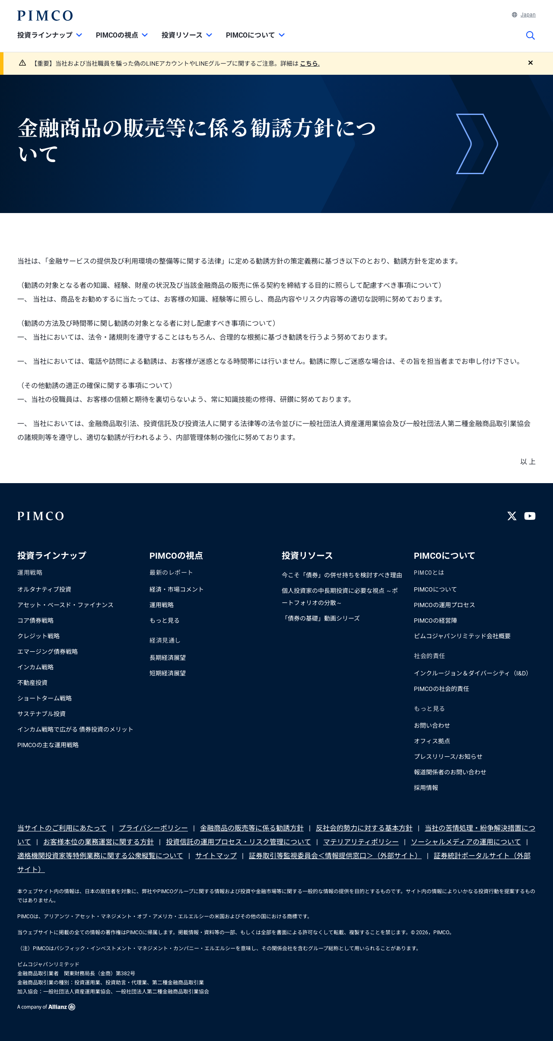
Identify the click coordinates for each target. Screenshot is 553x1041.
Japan (524, 15)
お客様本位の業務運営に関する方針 (98, 842)
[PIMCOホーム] (45, 15)
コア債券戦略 (35, 620)
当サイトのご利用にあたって (62, 828)
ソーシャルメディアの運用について (466, 842)
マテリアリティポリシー (361, 842)
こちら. (310, 63)
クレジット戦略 (38, 636)
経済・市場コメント (176, 589)
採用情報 (426, 787)
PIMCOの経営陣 (435, 620)
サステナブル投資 (41, 713)
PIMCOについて (435, 589)
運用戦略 (161, 605)
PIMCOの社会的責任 (441, 688)
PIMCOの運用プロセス (444, 605)
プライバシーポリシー (153, 828)
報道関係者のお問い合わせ (450, 772)
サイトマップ (216, 856)
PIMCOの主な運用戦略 (48, 745)
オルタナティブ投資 (44, 589)
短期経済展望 (167, 673)
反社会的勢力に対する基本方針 (364, 828)
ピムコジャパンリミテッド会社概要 (462, 636)
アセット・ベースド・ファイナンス (65, 605)
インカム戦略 (35, 667)
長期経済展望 (167, 657)
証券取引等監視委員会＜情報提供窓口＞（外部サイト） (335, 856)
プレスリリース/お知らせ (448, 756)
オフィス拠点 (432, 741)
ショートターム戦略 (44, 698)
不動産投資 (32, 682)
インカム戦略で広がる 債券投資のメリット (75, 729)
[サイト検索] (530, 41)
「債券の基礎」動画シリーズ (321, 618)
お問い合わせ (432, 725)
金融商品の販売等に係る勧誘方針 (252, 828)
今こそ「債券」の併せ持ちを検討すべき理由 (342, 575)
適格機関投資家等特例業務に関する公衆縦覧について (100, 856)
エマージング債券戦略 (47, 651)
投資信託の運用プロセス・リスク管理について (238, 842)
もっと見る (164, 620)
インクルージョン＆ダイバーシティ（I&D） (473, 673)
